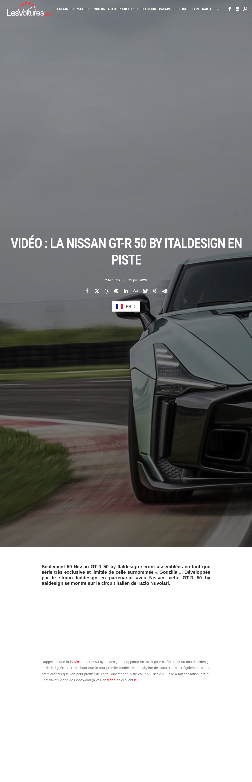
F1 (72, 9)
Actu (112, 9)
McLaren (236, 718)
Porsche (216, 725)
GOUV (133, 753)
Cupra (174, 703)
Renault (231, 725)
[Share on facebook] (87, 81)
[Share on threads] (106, 81)
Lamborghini (138, 718)
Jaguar (184, 710)
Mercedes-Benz (139, 725)
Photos (47, 544)
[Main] (126, 622)
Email (134, 651)
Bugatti (234, 695)
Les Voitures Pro (82, 704)
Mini (155, 725)
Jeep (196, 710)
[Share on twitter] (96, 81)
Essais (62, 9)
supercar (133, 566)
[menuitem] (62, 9)
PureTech (185, 753)
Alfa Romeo (150, 695)
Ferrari (221, 703)
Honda (144, 710)
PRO (217, 9)
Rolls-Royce (138, 732)
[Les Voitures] (30, 9)
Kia (204, 710)
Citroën (162, 703)
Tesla (186, 732)
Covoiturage (228, 746)
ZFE (214, 746)
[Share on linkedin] (125, 81)
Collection (146, 9)
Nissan (79, 242)
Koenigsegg (217, 710)
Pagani (189, 725)
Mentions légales (18, 728)
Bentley (210, 695)
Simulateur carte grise (144, 746)
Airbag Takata (166, 753)
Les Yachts (78, 712)
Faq (9, 712)
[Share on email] (164, 81)
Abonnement (15, 704)
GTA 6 (75, 732)
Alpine (166, 695)
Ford (133, 710)
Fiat (231, 703)
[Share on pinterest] (116, 81)
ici (135, 260)
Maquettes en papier (176, 746)
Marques (84, 9)
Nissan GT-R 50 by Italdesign (100, 566)
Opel (178, 725)
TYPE (196, 9)
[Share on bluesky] (145, 81)
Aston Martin (182, 695)
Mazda (223, 718)
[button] (230, 9)
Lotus (196, 718)
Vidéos (99, 9)
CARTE (207, 9)
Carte (10, 696)
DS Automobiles (202, 703)
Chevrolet (146, 703)
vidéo (111, 260)
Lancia (154, 718)
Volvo (231, 732)
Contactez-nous (18, 720)
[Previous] (54, 622)
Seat (152, 732)
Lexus (184, 718)
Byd (132, 703)
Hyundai (158, 710)
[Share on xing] (154, 81)
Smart (175, 732)
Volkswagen (215, 732)
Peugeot (202, 725)
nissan (69, 566)
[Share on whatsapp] (135, 81)
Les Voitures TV (82, 696)
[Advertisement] (126, 198)
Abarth (134, 695)
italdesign (51, 566)
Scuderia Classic (82, 720)
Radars (165, 9)
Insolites (127, 9)
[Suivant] (197, 622)
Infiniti (171, 710)
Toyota (198, 732)
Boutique (181, 9)
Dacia (185, 703)
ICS (73, 741)
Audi (198, 695)
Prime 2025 (147, 753)
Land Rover (169, 718)
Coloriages (200, 746)
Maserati (209, 718)
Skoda (163, 732)
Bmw (222, 695)
